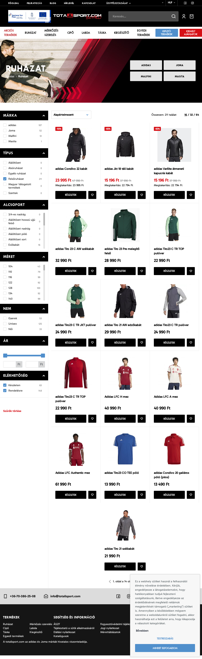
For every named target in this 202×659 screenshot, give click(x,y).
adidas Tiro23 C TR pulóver (171, 326)
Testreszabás (165, 638)
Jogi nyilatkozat (109, 631)
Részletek (71, 195)
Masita (179, 76)
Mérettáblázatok (110, 635)
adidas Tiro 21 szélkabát (119, 552)
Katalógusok (61, 639)
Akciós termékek (10, 33)
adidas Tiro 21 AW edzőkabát (122, 326)
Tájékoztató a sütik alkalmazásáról (74, 631)
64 (197, 114)
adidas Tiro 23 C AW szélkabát (74, 249)
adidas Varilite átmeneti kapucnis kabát (169, 171)
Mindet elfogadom (165, 648)
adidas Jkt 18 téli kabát (118, 169)
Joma (179, 65)
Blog (53, 3)
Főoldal (13, 3)
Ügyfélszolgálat (117, 3)
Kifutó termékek (166, 33)
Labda (86, 32)
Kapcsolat (89, 3)
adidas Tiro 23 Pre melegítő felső (121, 252)
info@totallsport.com (62, 600)
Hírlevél (69, 3)
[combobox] (160, 2)
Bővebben (142, 630)
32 (191, 114)
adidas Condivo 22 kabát (71, 169)
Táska (102, 32)
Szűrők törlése (12, 411)
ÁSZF (57, 627)
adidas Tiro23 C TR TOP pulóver (169, 252)
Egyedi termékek (143, 33)
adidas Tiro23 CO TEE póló (121, 475)
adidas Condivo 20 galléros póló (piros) (171, 478)
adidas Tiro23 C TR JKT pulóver (75, 326)
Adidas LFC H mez (116, 399)
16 (185, 114)
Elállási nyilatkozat (64, 635)
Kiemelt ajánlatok (190, 33)
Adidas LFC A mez (166, 399)
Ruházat (30, 32)
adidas (146, 65)
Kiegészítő (121, 32)
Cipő (70, 32)
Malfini (146, 76)
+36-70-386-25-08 (19, 600)
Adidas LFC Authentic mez (72, 475)
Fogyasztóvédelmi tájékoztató (118, 627)
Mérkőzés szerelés (51, 33)
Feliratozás (34, 3)
